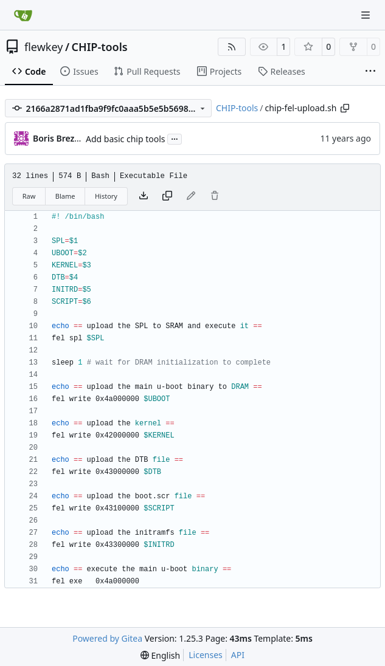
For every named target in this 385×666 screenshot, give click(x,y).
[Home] (23, 15)
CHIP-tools (100, 47)
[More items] (370, 71)
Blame (65, 196)
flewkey (43, 47)
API (238, 655)
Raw (29, 196)
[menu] (160, 655)
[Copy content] (167, 196)
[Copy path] (345, 108)
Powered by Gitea (107, 638)
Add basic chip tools (125, 139)
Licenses (206, 655)
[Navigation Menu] (367, 15)
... (174, 138)
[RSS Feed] (232, 47)
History (106, 196)
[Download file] (143, 196)
